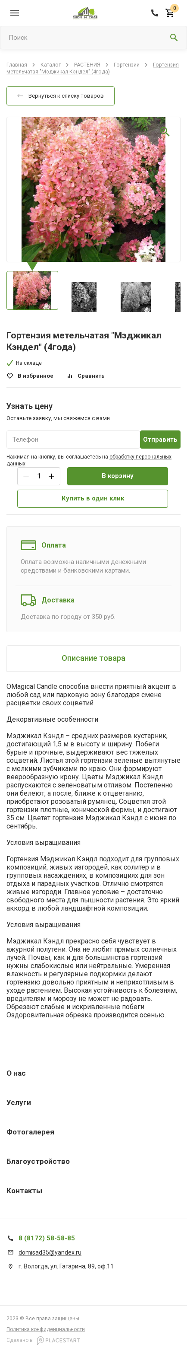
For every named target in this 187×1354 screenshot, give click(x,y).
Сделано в (43, 1340)
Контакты (24, 1190)
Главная (16, 65)
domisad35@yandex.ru (50, 1252)
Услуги (18, 1102)
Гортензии (127, 65)
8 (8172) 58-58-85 (47, 1238)
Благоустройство (38, 1161)
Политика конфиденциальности (45, 1329)
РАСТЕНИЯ (87, 65)
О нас (16, 1073)
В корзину (118, 476)
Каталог (51, 65)
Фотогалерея (30, 1132)
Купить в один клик (93, 498)
